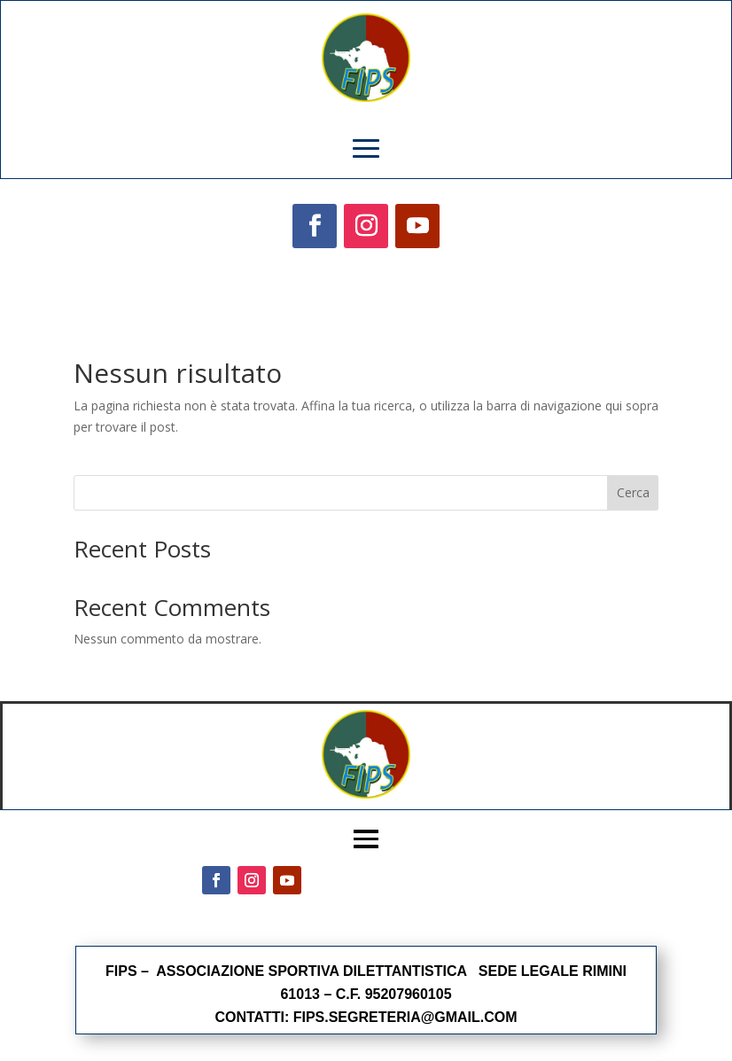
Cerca (633, 492)
